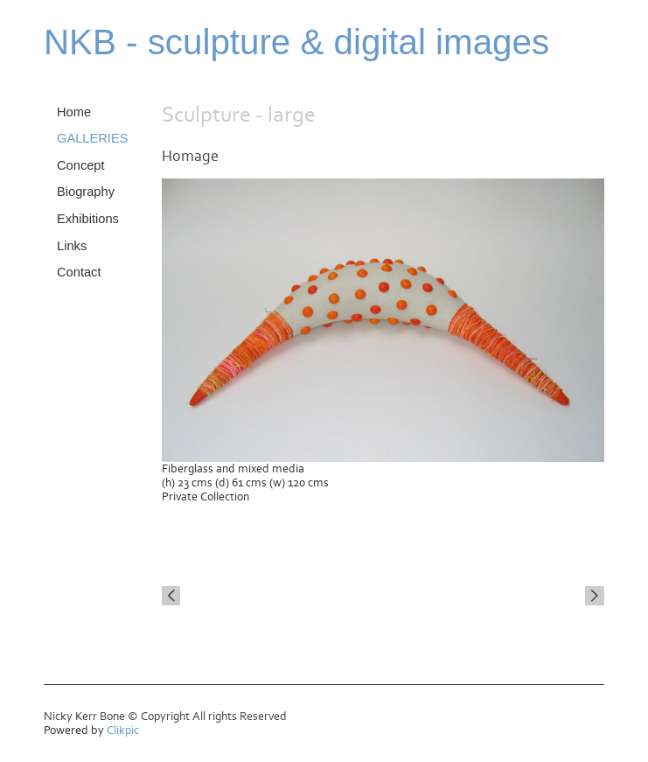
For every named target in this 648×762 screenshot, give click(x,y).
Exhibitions (88, 219)
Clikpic (123, 731)
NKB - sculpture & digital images (296, 42)
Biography (86, 192)
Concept (81, 165)
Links (72, 246)
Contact (79, 272)
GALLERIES (92, 138)
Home (74, 112)
